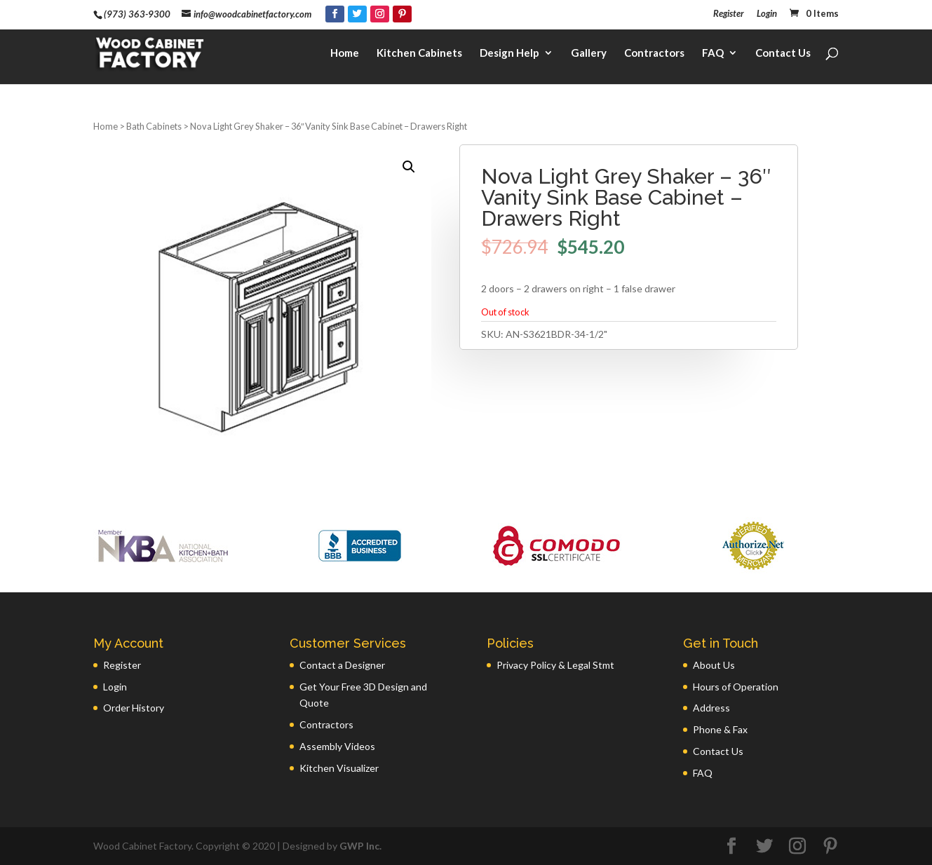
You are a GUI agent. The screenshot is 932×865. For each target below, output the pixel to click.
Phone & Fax (720, 729)
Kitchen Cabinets (419, 53)
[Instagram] (379, 14)
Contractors (654, 53)
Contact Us (783, 53)
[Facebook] (334, 14)
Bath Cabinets (154, 126)
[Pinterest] (402, 14)
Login (767, 14)
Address (711, 708)
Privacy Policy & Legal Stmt (555, 665)
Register (728, 14)
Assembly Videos (337, 746)
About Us (714, 665)
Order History (133, 708)
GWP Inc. (360, 846)
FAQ (713, 53)
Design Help (509, 53)
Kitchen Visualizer (339, 768)
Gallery (589, 53)
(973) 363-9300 (137, 14)
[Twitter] (357, 14)
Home (344, 53)
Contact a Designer (342, 665)
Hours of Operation (735, 687)
